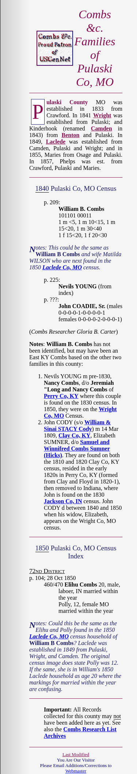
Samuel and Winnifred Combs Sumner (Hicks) (77, 448)
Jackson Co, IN (63, 501)
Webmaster (75, 771)
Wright (102, 115)
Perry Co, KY (61, 396)
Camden (101, 128)
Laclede (55, 142)
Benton (70, 135)
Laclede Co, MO (62, 267)
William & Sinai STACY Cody (77, 425)
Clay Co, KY (74, 435)
